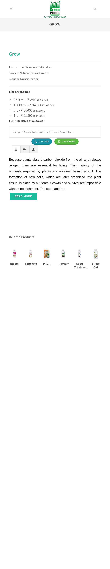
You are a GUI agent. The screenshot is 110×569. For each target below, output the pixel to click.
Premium (63, 263)
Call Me (41, 141)
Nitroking (31, 263)
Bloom (14, 263)
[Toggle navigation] (23, 199)
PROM (47, 263)
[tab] (16, 149)
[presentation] (16, 149)
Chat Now (66, 141)
